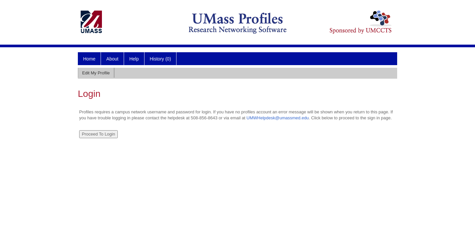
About (112, 58)
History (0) (160, 58)
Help (134, 58)
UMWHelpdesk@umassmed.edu (277, 117)
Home (89, 58)
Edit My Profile (96, 72)
